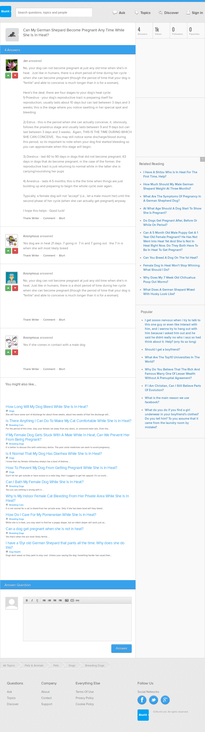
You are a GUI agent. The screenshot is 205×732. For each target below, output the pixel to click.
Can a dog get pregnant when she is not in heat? (45, 529)
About (45, 692)
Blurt (62, 218)
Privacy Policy (85, 698)
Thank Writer (31, 218)
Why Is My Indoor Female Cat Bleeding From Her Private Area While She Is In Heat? (67, 498)
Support (46, 704)
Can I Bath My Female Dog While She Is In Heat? (44, 482)
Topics (142, 12)
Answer (121, 648)
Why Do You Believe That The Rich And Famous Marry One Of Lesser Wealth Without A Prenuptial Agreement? (172, 374)
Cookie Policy (85, 704)
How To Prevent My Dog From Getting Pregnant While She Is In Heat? (61, 468)
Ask (118, 12)
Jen (25, 61)
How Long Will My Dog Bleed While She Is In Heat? (47, 406)
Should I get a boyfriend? (162, 350)
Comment (49, 218)
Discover (168, 12)
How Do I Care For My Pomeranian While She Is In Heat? (51, 514)
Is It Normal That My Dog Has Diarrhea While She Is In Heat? (54, 453)
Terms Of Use (85, 692)
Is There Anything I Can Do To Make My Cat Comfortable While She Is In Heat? (68, 421)
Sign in (194, 12)
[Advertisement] (70, 305)
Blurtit (5, 12)
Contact (46, 698)
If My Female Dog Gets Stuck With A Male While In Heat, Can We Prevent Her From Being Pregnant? (68, 437)
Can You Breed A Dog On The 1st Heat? (170, 258)
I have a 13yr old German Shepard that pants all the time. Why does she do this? (65, 545)
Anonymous (31, 236)
